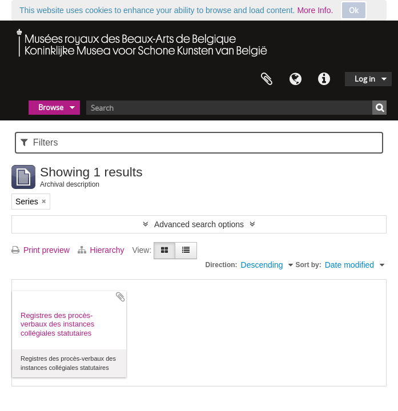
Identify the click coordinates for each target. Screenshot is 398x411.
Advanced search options (199, 224)
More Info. (315, 10)
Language (295, 79)
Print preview (40, 250)
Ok (354, 10)
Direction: (222, 265)
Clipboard (266, 79)
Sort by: (308, 265)
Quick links (323, 79)
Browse (50, 107)
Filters (39, 142)
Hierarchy (102, 250)
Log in (365, 79)
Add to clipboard (120, 297)
